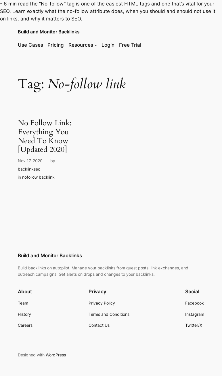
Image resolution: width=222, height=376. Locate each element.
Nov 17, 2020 (30, 160)
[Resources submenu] (95, 45)
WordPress (56, 354)
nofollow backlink (38, 177)
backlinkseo (29, 169)
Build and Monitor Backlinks (49, 32)
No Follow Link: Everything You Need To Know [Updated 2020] (45, 136)
